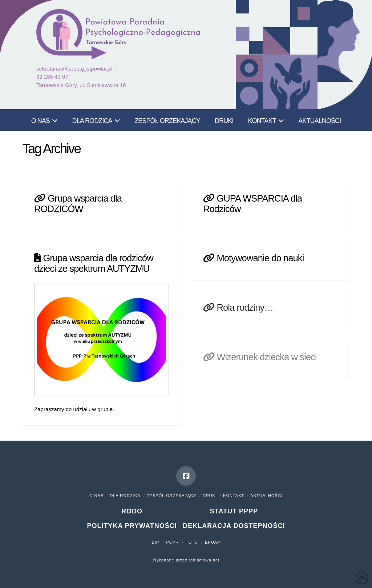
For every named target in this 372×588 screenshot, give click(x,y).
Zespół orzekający (172, 495)
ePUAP (212, 542)
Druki (210, 495)
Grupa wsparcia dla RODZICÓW (78, 203)
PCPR (172, 542)
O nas (96, 495)
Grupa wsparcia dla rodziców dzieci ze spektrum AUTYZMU (93, 263)
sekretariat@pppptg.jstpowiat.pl (74, 68)
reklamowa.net (204, 560)
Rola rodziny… (245, 307)
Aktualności (266, 495)
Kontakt (233, 495)
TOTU (192, 542)
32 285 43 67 (52, 77)
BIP (155, 542)
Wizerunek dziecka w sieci (266, 357)
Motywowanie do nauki (260, 258)
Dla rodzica (125, 495)
